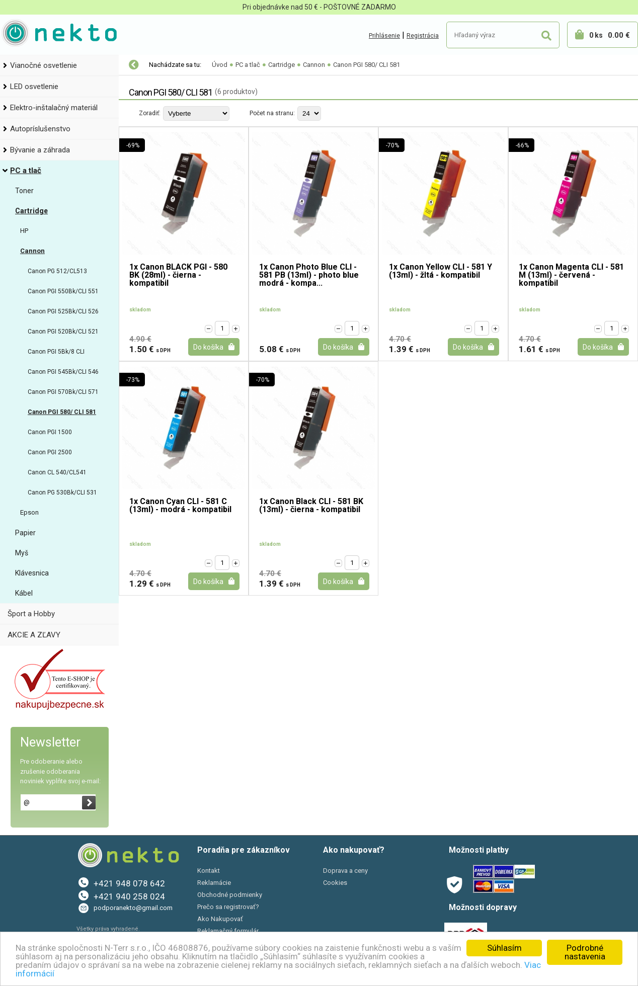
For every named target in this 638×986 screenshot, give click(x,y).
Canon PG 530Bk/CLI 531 (62, 492)
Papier (25, 533)
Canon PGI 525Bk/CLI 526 (63, 311)
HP (24, 230)
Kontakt (208, 870)
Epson (29, 512)
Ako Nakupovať (220, 919)
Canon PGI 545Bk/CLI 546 (63, 371)
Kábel (24, 593)
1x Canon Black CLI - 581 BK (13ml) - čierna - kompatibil (311, 506)
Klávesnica (32, 573)
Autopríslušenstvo (40, 128)
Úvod (219, 64)
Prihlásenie (384, 35)
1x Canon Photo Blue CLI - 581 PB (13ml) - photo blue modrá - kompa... (309, 275)
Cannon (32, 251)
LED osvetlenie (34, 86)
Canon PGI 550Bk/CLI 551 (63, 291)
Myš (21, 553)
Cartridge (31, 211)
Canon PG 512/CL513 (57, 271)
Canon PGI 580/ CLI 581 (62, 412)
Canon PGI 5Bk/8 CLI (56, 351)
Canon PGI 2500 (50, 452)
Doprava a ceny (345, 870)
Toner (24, 191)
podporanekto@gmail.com (133, 908)
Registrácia (423, 35)
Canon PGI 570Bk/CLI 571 (63, 391)
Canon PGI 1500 (50, 432)
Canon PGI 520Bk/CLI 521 (63, 331)
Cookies (335, 882)
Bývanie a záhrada (40, 149)
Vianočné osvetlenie (43, 65)
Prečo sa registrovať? (228, 907)
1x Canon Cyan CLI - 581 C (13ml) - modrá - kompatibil (180, 506)
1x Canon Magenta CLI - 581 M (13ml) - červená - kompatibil (571, 275)
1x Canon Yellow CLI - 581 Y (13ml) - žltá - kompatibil (440, 271)
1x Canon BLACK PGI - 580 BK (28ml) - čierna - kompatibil (178, 275)
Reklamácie (214, 882)
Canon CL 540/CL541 (57, 472)
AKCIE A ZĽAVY (34, 634)
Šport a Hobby (31, 613)
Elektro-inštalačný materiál (54, 107)
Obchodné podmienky (229, 894)
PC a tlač (25, 170)
